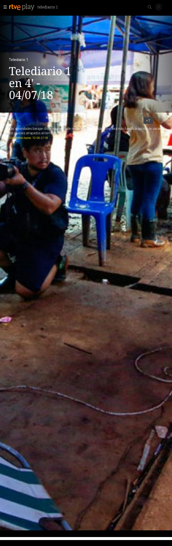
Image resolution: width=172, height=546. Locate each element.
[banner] (35, 7)
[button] (4, 7)
